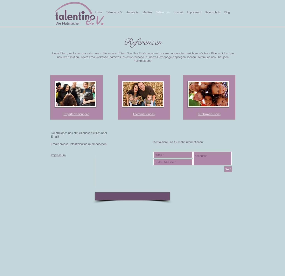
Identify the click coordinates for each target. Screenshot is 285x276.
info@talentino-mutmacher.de (88, 144)
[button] (132, 196)
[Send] (228, 169)
